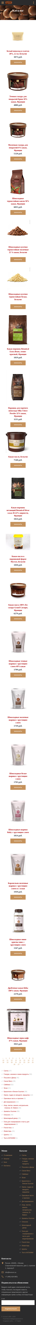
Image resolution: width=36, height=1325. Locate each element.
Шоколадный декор (12, 1118)
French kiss (9, 1128)
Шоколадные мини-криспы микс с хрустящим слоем (18, 942)
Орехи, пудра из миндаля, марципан (18, 1095)
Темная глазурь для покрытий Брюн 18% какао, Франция (18, 99)
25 (33, 1062)
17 (33, 1060)
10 (3, 1060)
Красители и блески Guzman (15, 1091)
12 (12, 1060)
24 (28, 1062)
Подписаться (11, 1309)
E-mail (3, 1298)
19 (7, 1062)
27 (18, 1064)
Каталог (6, 1159)
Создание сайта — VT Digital (12, 1321)
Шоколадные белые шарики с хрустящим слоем (18, 776)
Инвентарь (9, 1131)
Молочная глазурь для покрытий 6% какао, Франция (18, 147)
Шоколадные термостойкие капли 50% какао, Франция (18, 201)
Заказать (18, 62)
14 (20, 1060)
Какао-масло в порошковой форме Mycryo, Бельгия (18, 559)
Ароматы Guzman (12, 1111)
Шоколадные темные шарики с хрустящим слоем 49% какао (18, 663)
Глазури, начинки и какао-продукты (18, 1074)
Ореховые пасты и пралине (15, 1098)
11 (7, 1060)
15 (24, 1060)
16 (28, 1060)
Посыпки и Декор (11, 1078)
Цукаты (8, 1134)
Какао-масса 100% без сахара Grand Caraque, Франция (18, 607)
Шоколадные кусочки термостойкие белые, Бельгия (18, 297)
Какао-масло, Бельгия (18, 457)
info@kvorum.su (10, 1272)
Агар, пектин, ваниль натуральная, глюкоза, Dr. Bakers (27, 1210)
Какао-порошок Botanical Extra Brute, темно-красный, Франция (18, 351)
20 (12, 1062)
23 (24, 1062)
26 (14, 1064)
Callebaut (8, 1084)
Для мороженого (11, 1102)
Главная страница (13, 15)
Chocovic (8, 1115)
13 (16, 1060)
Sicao (7, 1088)
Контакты (7, 1165)
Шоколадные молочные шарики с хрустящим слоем (18, 720)
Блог (5, 1162)
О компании (8, 1155)
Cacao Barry (9, 1081)
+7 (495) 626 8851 (11, 1277)
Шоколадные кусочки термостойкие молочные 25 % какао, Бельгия (18, 249)
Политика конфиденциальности (13, 1319)
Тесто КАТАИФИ (11, 1138)
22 (20, 1062)
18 (3, 1062)
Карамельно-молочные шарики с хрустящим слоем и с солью (18, 886)
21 (16, 1062)
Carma (8, 1071)
